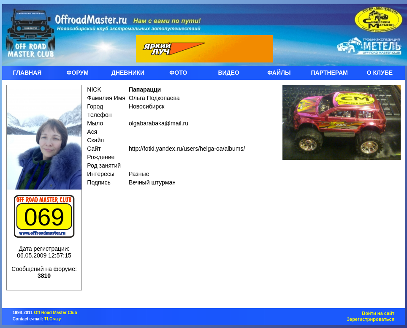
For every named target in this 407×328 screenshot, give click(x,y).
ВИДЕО (228, 72)
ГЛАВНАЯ (27, 72)
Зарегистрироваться (370, 319)
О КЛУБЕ (380, 72)
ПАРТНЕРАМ (329, 72)
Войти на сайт (378, 313)
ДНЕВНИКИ (127, 72)
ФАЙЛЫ (278, 72)
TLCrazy (52, 319)
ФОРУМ (78, 72)
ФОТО (178, 72)
